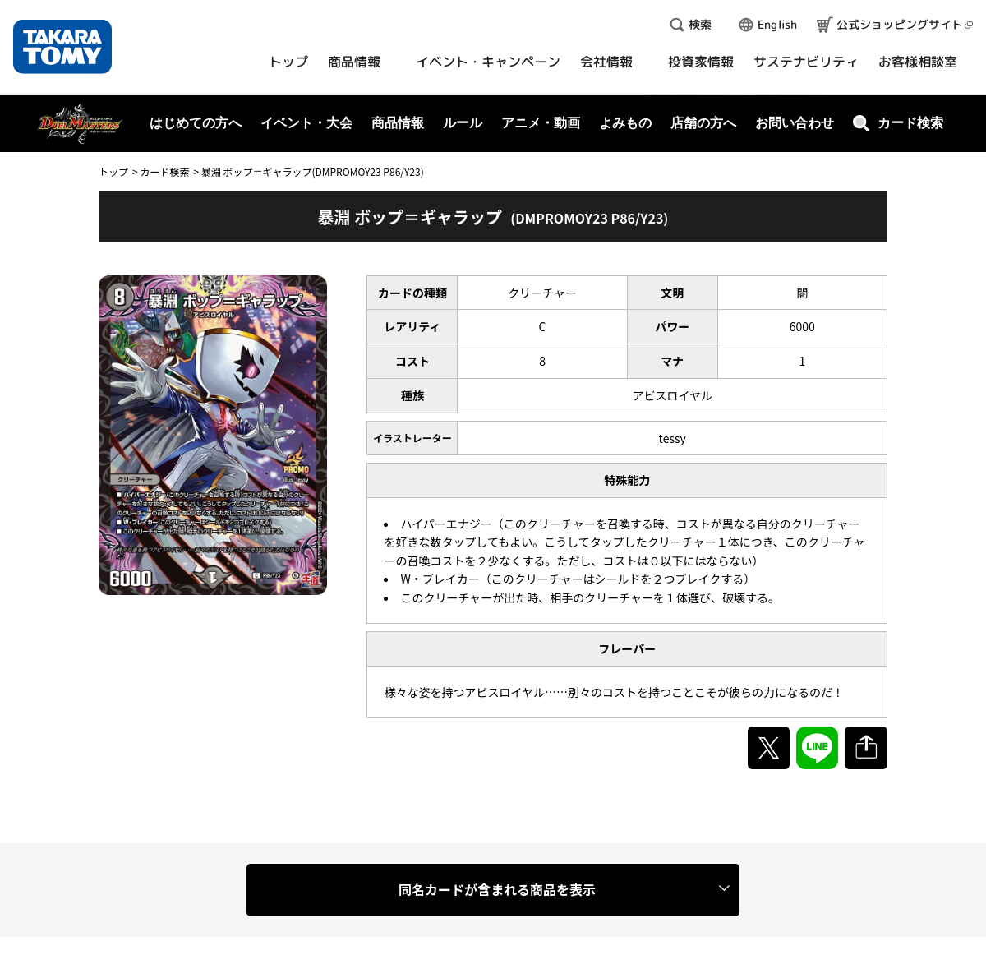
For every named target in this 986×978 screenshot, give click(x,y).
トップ (113, 171)
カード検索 (164, 171)
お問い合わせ (794, 123)
